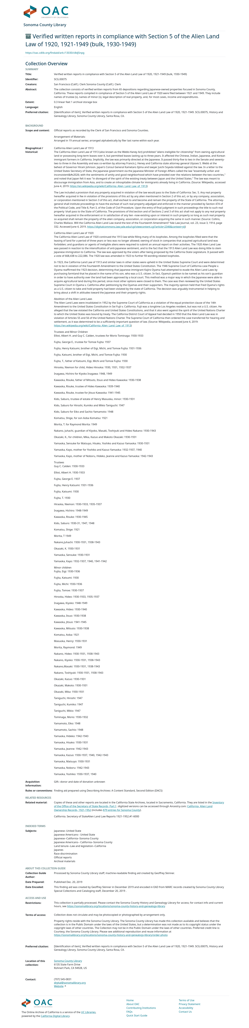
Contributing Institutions (141, 1008)
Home (130, 1000)
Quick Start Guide (136, 1015)
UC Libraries (88, 1012)
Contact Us (185, 1011)
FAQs (129, 1011)
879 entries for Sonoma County (121, 810)
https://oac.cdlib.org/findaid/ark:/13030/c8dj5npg (54, 52)
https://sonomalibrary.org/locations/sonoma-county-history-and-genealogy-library (116, 906)
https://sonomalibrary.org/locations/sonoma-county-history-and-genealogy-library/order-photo (111, 935)
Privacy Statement (189, 1004)
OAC (46, 12)
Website (59, 986)
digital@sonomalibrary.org (70, 982)
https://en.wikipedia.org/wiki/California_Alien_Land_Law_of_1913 (108, 186)
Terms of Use (186, 1000)
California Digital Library (55, 1016)
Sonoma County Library (68, 961)
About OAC (132, 1004)
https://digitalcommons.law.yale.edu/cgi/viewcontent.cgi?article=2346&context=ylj (136, 226)
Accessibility (186, 1008)
